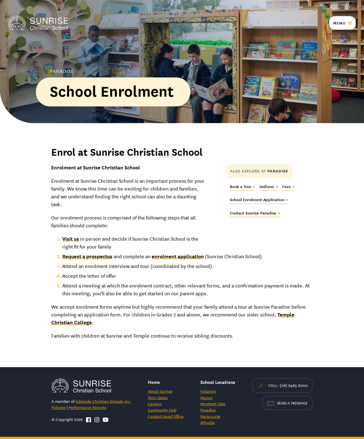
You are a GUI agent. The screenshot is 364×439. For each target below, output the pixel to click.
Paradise (208, 410)
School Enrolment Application (259, 199)
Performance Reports (87, 407)
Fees (288, 186)
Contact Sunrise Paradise (255, 213)
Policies (58, 407)
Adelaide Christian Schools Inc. (103, 401)
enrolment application (178, 256)
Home (154, 381)
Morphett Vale (212, 404)
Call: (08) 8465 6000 (282, 385)
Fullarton (208, 391)
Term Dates (158, 397)
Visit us (70, 238)
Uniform (268, 186)
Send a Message (287, 403)
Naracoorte (210, 416)
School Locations (217, 381)
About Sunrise (160, 391)
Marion (206, 397)
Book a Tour (242, 186)
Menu (339, 23)
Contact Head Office (166, 416)
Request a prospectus (87, 256)
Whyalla (207, 422)
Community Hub (162, 410)
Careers (155, 404)
